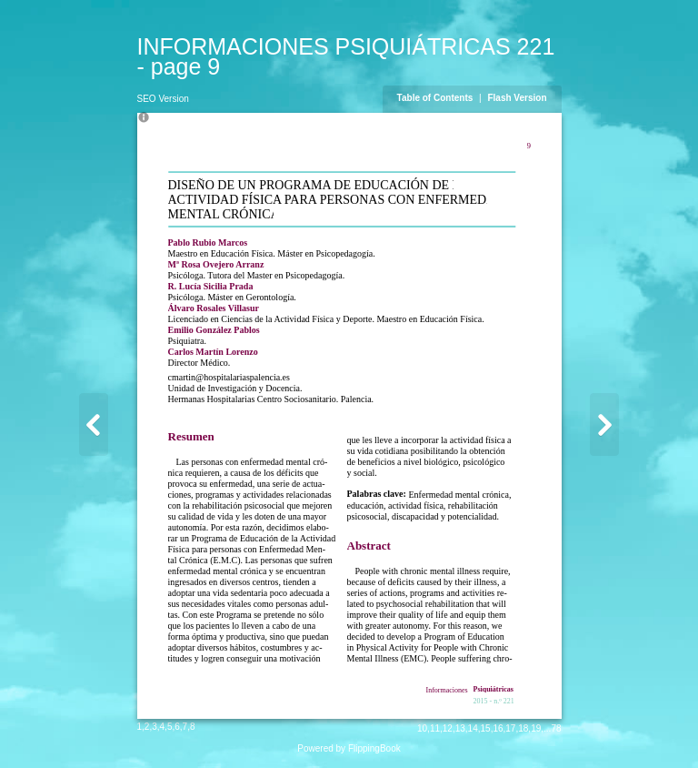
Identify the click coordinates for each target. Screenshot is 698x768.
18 (523, 728)
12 (448, 728)
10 (422, 728)
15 (486, 728)
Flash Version (516, 98)
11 (435, 728)
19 (536, 728)
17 (510, 728)
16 (498, 728)
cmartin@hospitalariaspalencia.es (229, 377)
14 (473, 728)
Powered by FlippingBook (348, 748)
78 (556, 728)
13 (460, 728)
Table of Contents (436, 98)
